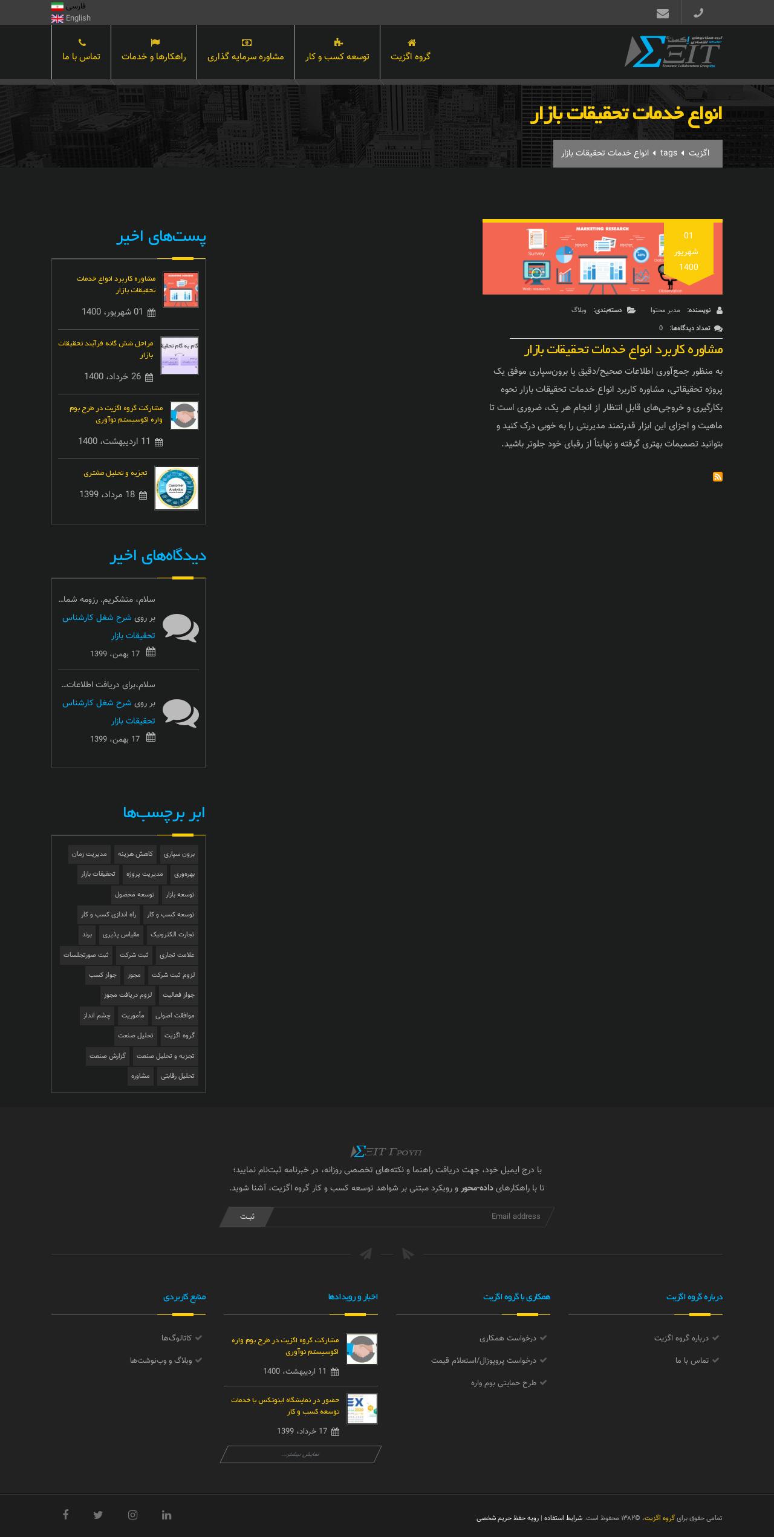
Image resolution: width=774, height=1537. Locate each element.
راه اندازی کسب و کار (108, 915)
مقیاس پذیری (121, 935)
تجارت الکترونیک (173, 935)
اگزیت (699, 153)
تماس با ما (81, 53)
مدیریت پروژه (144, 874)
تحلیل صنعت (136, 1036)
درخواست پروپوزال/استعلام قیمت (483, 1361)
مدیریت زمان (89, 854)
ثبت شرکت (134, 955)
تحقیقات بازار (98, 874)
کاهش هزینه (135, 854)
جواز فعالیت (179, 995)
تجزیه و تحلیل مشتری (115, 471)
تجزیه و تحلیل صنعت (166, 1056)
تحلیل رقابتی (178, 1076)
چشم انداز (97, 1016)
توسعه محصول (135, 895)
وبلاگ (579, 310)
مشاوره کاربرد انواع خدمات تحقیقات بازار (623, 346)
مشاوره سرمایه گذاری (245, 53)
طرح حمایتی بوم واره (503, 1383)
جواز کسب (103, 975)
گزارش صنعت (107, 1056)
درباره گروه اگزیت (681, 1339)
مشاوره (140, 1076)
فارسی (68, 7)
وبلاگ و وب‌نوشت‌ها (161, 1361)
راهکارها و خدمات (154, 53)
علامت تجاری (177, 955)
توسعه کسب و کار (337, 53)
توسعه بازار (180, 895)
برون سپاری (179, 854)
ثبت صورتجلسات (86, 955)
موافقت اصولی (175, 1016)
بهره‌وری (184, 874)
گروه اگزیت (411, 53)
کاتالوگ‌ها (176, 1339)
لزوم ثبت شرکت (173, 975)
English (71, 19)
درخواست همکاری (508, 1339)
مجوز (134, 975)
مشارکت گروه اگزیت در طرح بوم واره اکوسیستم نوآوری (116, 412)
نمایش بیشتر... (301, 1454)
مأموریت (133, 1016)
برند (87, 935)
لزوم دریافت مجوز (128, 995)
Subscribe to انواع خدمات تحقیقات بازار (718, 476)
